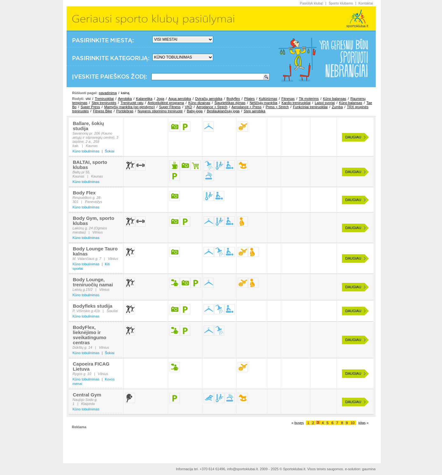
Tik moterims (309, 99)
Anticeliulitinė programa (166, 103)
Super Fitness (170, 107)
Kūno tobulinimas (86, 151)
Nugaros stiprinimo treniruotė (160, 111)
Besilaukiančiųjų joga (223, 111)
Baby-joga (195, 111)
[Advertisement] (221, 443)
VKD (188, 107)
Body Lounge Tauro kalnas (95, 251)
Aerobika (125, 99)
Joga (160, 99)
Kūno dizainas (199, 103)
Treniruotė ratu (131, 103)
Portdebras (125, 111)
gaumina (368, 469)
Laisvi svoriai (325, 103)
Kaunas (92, 146)
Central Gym (87, 394)
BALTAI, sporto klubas (90, 164)
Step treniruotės (103, 103)
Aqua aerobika (179, 99)
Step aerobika (254, 111)
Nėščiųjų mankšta (263, 103)
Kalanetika (144, 99)
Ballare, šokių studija (88, 126)
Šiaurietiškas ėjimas (229, 103)
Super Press (90, 107)
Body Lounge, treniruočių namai (93, 282)
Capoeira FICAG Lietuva (91, 366)
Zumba (337, 107)
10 (352, 423)
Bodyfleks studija (92, 306)
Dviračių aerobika (208, 99)
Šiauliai (112, 311)
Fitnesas (288, 99)
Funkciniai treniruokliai (310, 107)
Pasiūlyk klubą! (311, 3)
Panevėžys (93, 202)
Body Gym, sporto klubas (93, 220)
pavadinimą (108, 93)
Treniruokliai (104, 99)
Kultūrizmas (268, 99)
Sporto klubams (341, 3)
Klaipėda (88, 404)
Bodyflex (233, 99)
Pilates (249, 99)
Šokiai (109, 151)
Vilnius (97, 232)
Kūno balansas (334, 99)
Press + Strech (277, 107)
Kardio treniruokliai (295, 103)
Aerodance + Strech (212, 107)
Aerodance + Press (247, 107)
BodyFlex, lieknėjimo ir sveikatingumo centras (89, 335)
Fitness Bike (102, 111)
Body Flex (84, 192)
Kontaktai (366, 3)
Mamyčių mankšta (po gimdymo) (129, 107)
